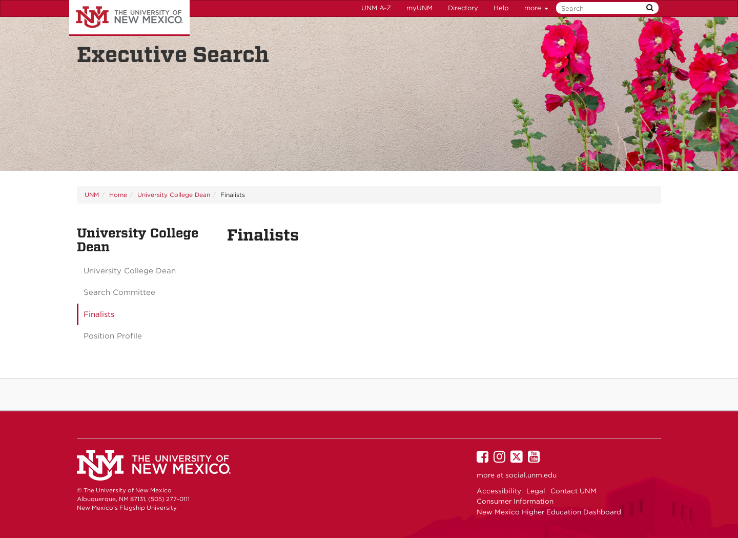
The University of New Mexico (129, 18)
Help (501, 8)
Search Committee (119, 292)
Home (118, 194)
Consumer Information (515, 501)
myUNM (419, 8)
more (536, 8)
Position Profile (113, 336)
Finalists (99, 314)
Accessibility (499, 491)
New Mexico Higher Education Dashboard (549, 512)
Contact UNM (573, 491)
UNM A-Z (376, 8)
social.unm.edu (531, 475)
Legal (535, 491)
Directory (463, 8)
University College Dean (173, 194)
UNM (92, 194)
